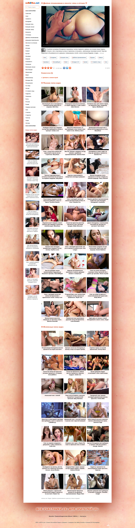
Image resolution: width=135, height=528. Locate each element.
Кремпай (27, 59)
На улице (27, 85)
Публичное (28, 96)
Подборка (28, 93)
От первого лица (29, 91)
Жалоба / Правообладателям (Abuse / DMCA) (63, 516)
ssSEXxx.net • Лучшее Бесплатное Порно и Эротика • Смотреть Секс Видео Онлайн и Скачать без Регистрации (69, 522)
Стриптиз (27, 112)
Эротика (27, 123)
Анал (26, 16)
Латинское (28, 64)
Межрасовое (28, 72)
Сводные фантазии (30, 107)
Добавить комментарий (50, 77)
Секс (26, 109)
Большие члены (29, 29)
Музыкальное (29, 83)
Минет (27, 75)
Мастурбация (28, 69)
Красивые (28, 56)
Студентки (28, 115)
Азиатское (28, 13)
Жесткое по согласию (31, 43)
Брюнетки (28, 32)
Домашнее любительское (32, 40)
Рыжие (27, 104)
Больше (102, 53)
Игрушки (27, 48)
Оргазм (27, 88)
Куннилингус (28, 61)
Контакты (83, 516)
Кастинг (27, 53)
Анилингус (28, 19)
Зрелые (27, 45)
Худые (27, 120)
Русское (27, 101)
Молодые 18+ (29, 80)
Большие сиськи (29, 27)
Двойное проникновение (31, 37)
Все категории (30, 10)
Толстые (27, 117)
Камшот (27, 51)
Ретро (27, 99)
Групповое (28, 35)
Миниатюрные (29, 77)
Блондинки (28, 21)
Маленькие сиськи (30, 67)
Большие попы (29, 24)
